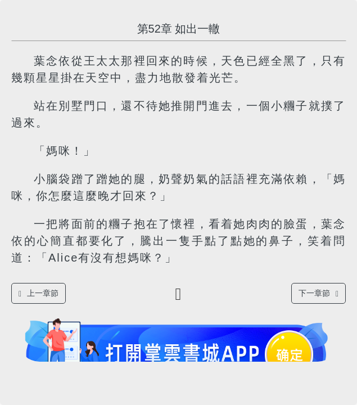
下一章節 (318, 293)
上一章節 (38, 293)
